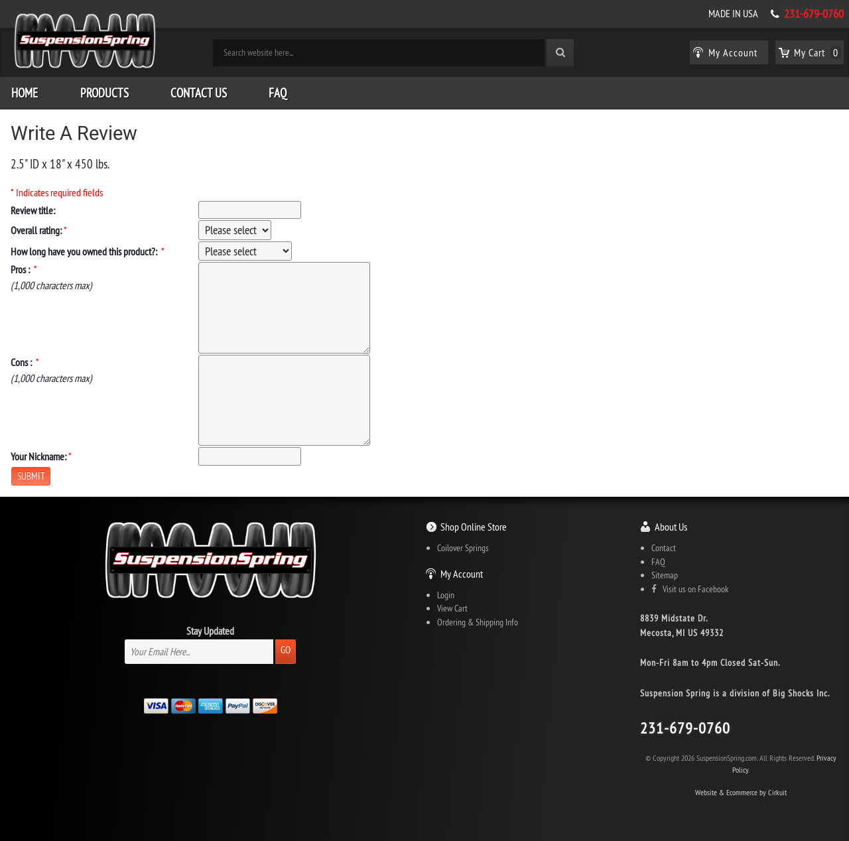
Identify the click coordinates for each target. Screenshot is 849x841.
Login (445, 595)
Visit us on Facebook (689, 589)
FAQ (278, 93)
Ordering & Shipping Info (477, 622)
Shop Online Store (473, 526)
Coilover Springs (463, 548)
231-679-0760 (814, 14)
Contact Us (198, 93)
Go (286, 649)
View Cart (452, 608)
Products (104, 93)
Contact (663, 548)
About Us (671, 526)
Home (24, 93)
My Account (461, 573)
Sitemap (664, 575)
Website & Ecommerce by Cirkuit (741, 792)
